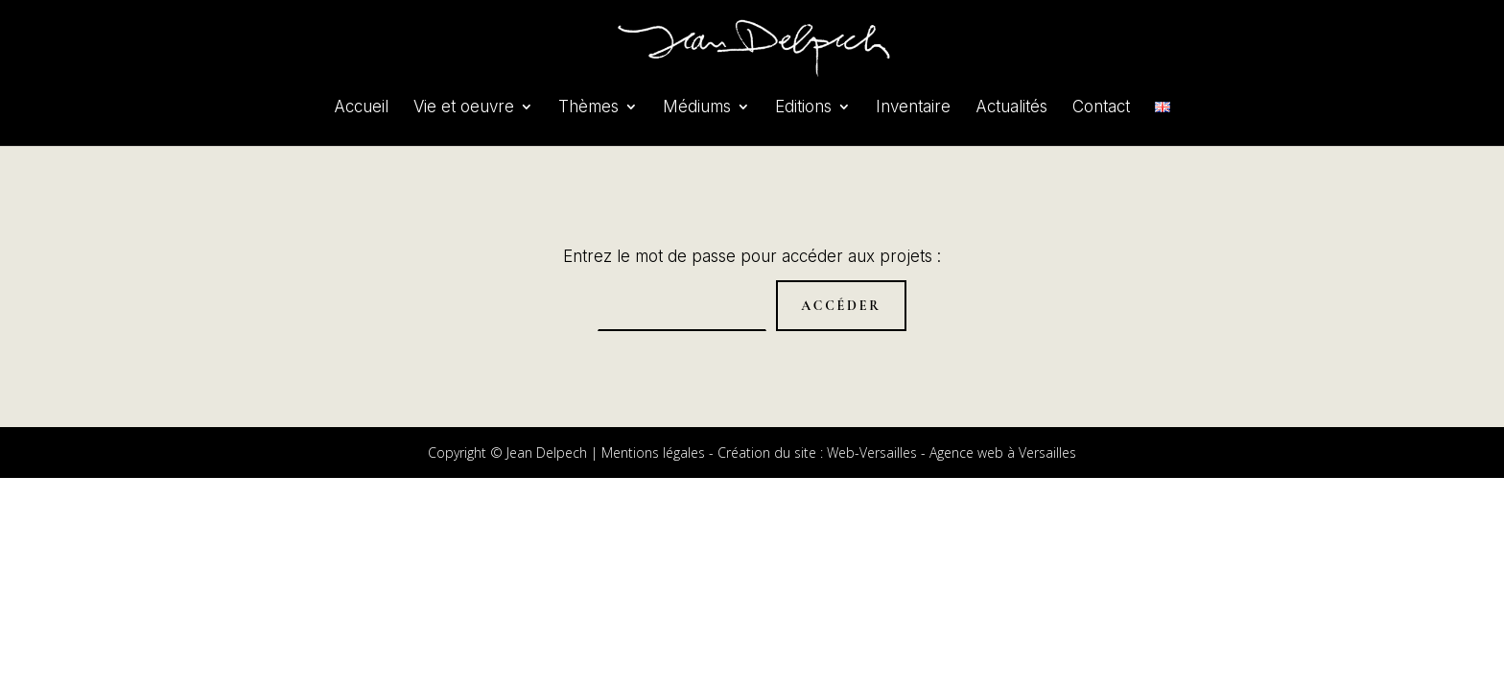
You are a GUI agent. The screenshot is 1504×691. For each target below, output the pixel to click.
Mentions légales (653, 452)
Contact (1101, 108)
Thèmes (588, 108)
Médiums (697, 108)
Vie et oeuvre (463, 108)
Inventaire (913, 108)
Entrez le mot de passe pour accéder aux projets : (752, 256)
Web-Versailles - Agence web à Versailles (951, 452)
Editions (803, 108)
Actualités (1011, 108)
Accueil (361, 108)
